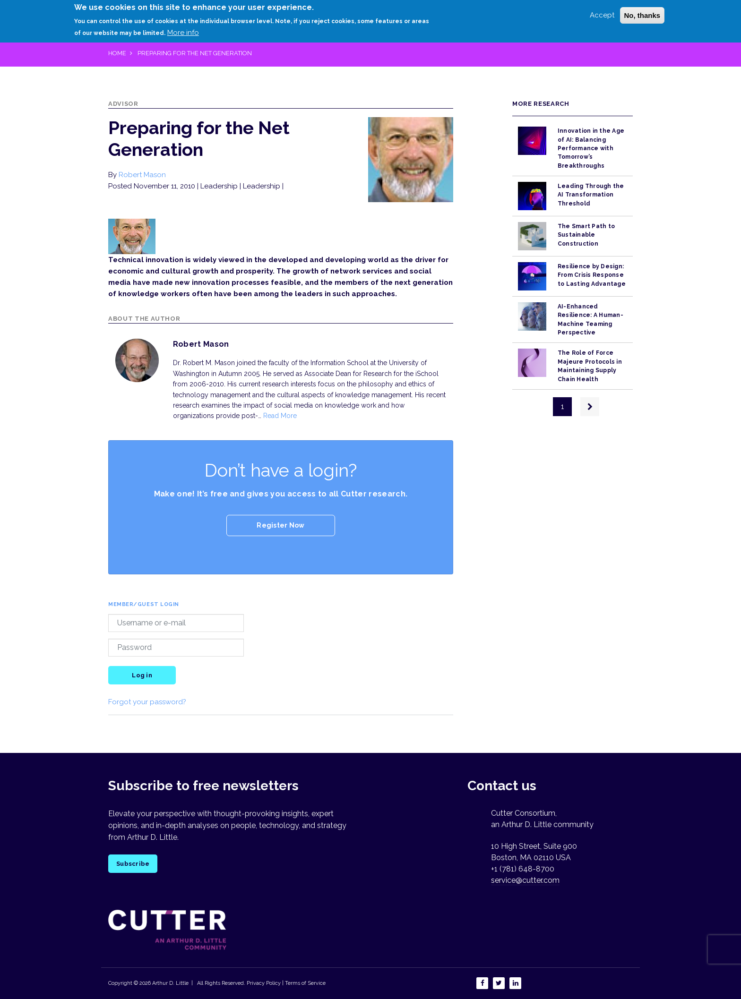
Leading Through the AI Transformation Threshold (591, 195)
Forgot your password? (147, 702)
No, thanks (642, 15)
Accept (602, 14)
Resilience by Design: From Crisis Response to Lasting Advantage (592, 275)
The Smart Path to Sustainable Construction (586, 235)
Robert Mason (142, 175)
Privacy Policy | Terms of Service (286, 983)
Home (117, 53)
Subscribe (132, 863)
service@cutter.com (525, 880)
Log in (142, 675)
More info (183, 32)
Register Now (280, 525)
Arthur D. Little (170, 983)
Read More (280, 415)
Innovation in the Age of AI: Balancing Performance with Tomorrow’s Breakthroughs (591, 148)
